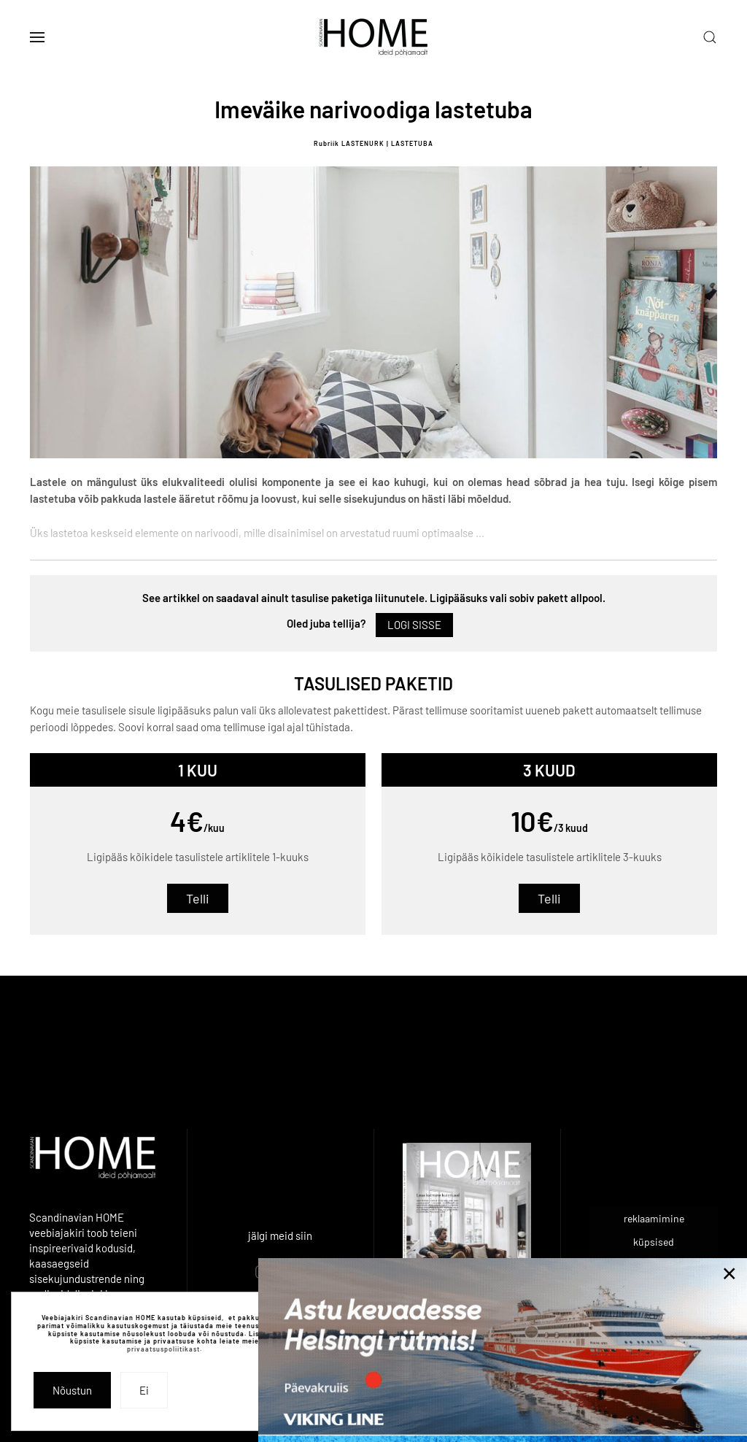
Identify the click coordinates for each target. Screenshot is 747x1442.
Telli (197, 898)
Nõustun (72, 1390)
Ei (144, 1390)
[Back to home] (373, 37)
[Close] (729, 1273)
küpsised (653, 1241)
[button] (37, 37)
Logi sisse (414, 624)
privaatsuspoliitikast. (164, 1349)
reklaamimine (654, 1218)
